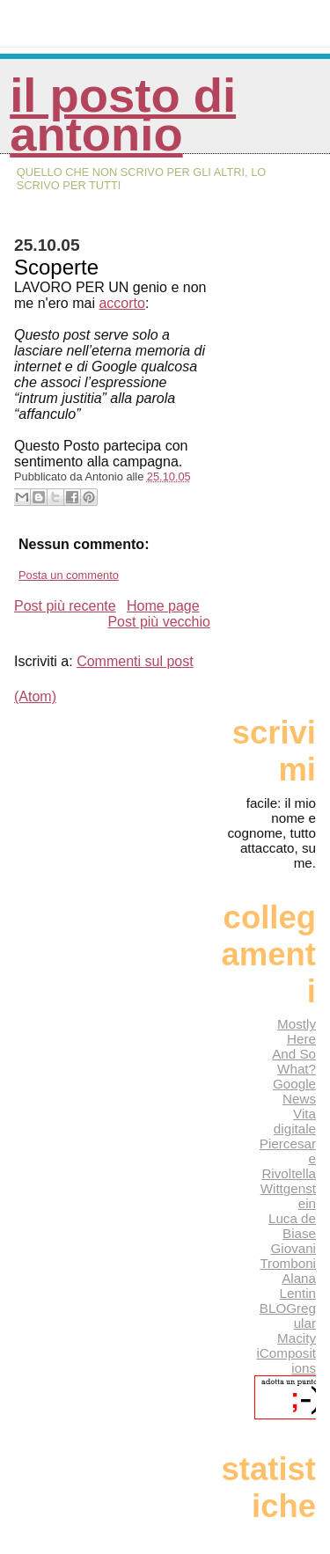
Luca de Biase (292, 1226)
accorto (121, 303)
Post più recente (65, 605)
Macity (296, 1337)
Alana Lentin (298, 1286)
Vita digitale (295, 1121)
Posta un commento (68, 575)
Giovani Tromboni (288, 1256)
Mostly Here (296, 1031)
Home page (163, 605)
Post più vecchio (158, 621)
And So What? (294, 1061)
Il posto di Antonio (123, 115)
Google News (294, 1091)
